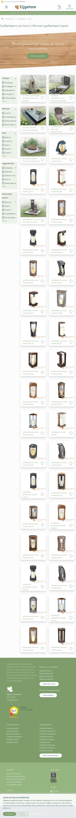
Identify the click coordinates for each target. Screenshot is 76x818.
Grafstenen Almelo (46, 728)
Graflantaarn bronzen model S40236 (30, 342)
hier (9, 808)
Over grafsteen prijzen (14, 785)
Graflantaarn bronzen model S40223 (30, 251)
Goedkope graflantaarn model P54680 (58, 525)
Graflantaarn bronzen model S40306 (30, 312)
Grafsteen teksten (12, 739)
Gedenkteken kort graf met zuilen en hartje (31, 220)
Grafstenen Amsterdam (47, 734)
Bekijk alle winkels (49, 684)
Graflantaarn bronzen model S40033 (59, 403)
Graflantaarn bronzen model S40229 (59, 281)
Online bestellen (38, 56)
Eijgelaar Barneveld (46, 673)
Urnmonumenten (12, 731)
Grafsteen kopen (12, 742)
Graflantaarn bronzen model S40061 (30, 281)
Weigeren (22, 814)
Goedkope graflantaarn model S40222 (29, 494)
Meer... (4, 101)
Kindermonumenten (13, 734)
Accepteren (9, 814)
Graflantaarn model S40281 (58, 433)
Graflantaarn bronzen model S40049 (59, 220)
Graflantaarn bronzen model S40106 (30, 464)
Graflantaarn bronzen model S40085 (59, 312)
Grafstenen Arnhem (46, 737)
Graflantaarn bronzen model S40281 (59, 190)
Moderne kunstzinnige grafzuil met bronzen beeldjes (30, 98)
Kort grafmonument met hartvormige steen (31, 160)
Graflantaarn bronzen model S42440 (59, 648)
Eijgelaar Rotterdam (46, 679)
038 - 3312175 (11, 697)
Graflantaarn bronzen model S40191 (59, 586)
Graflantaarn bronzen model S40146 (59, 494)
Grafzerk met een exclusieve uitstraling (30, 129)
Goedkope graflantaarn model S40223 (29, 586)
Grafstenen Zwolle (45, 751)
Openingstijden (48, 695)
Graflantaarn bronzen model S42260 (30, 617)
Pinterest (54, 791)
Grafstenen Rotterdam (47, 748)
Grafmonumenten (12, 728)
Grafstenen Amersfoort (47, 731)
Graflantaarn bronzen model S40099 (30, 372)
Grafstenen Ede (44, 742)
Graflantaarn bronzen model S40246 (59, 372)
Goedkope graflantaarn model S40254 (58, 618)
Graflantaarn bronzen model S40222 (30, 190)
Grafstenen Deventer (46, 739)
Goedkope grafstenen (14, 737)
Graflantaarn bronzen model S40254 (30, 433)
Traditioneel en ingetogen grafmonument (56, 129)
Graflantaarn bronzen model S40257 (59, 464)
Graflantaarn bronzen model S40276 (30, 525)
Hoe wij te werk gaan (13, 773)
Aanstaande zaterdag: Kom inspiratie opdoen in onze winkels (38, 13)
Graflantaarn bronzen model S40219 (30, 648)
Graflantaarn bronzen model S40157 (30, 556)
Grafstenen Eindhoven (47, 745)
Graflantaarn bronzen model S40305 (59, 251)
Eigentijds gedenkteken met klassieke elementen (58, 98)
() (9, 83)
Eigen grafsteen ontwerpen (16, 779)
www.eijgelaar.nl (12, 700)
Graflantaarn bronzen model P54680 (30, 403)
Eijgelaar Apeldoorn (46, 676)
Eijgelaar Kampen (45, 671)
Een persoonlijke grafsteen (15, 776)
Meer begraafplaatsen (50, 755)
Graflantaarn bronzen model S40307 (59, 342)
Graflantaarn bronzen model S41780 (59, 556)
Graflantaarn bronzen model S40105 (59, 160)
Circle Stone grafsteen (14, 782)
